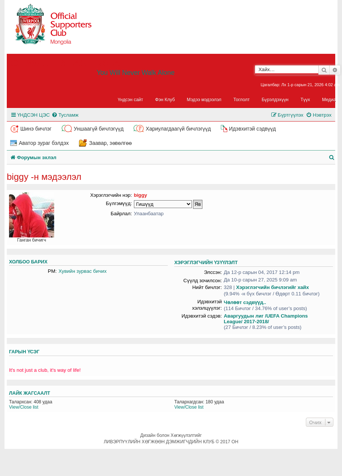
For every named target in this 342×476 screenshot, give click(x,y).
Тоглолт (241, 99)
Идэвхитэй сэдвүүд (252, 129)
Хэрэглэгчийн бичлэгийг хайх (272, 287)
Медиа (329, 99)
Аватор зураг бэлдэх (44, 143)
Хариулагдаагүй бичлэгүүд (178, 129)
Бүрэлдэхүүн (275, 99)
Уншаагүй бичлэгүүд (98, 129)
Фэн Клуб (165, 99)
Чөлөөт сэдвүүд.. (245, 302)
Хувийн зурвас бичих (83, 271)
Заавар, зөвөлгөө (110, 143)
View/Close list (23, 407)
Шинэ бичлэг (36, 129)
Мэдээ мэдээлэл (204, 99)
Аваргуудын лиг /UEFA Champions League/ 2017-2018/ (266, 318)
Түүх (305, 99)
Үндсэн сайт (130, 99)
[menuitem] (65, 114)
